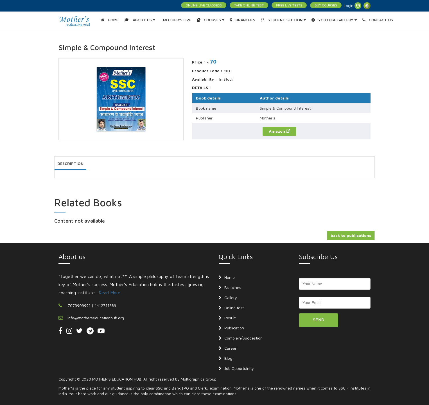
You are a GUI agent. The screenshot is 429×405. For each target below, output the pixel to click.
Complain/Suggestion (243, 338)
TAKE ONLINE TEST (249, 5)
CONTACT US (377, 19)
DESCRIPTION (70, 163)
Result (230, 317)
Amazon (279, 131)
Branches (232, 287)
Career (230, 348)
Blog (228, 358)
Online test (234, 307)
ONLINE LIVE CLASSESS (204, 5)
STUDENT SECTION (283, 19)
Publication (234, 327)
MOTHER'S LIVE (177, 19)
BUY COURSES (326, 5)
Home (229, 277)
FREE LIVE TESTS (289, 5)
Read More (109, 292)
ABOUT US (139, 19)
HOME (110, 19)
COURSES (210, 19)
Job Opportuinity (239, 368)
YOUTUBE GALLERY (334, 19)
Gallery (230, 297)
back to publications (351, 235)
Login (352, 5)
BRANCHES (242, 19)
